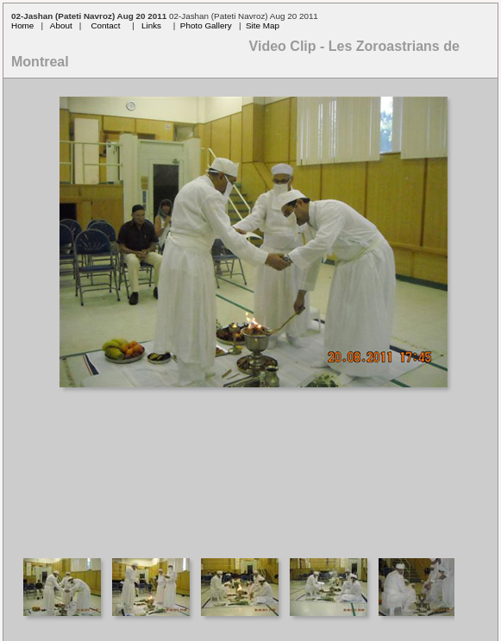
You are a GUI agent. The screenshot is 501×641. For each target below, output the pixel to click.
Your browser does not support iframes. (250, 312)
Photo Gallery (206, 25)
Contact (105, 25)
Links (151, 25)
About (61, 25)
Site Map (262, 25)
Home (22, 25)
